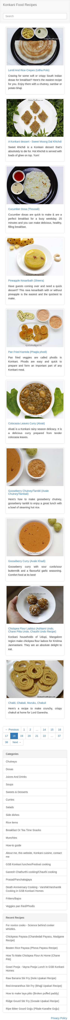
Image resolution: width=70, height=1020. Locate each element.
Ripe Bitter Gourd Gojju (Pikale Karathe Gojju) (32, 1008)
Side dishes (12, 814)
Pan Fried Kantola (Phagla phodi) (27, 351)
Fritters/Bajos (13, 898)
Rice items (12, 822)
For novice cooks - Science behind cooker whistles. (30, 927)
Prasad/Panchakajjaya (19, 879)
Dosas (9, 769)
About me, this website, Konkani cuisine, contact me (34, 854)
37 (59, 735)
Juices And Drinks (16, 776)
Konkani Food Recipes (20, 5)
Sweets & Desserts (17, 792)
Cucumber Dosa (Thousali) (23, 209)
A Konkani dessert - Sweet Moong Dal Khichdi (35, 141)
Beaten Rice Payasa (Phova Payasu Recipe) (32, 947)
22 (44, 735)
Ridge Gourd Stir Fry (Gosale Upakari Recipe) (32, 1001)
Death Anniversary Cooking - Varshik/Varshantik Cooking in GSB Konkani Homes (33, 889)
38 (6, 742)
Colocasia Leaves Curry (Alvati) (26, 423)
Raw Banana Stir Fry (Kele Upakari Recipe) (31, 978)
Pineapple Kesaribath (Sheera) (26, 280)
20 (29, 735)
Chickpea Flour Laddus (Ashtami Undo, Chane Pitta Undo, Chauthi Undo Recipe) (32, 630)
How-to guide (13, 845)
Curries (10, 799)
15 (52, 729)
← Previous (12, 729)
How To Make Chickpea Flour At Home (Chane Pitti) (33, 957)
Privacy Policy (59, 1018)
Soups (9, 784)
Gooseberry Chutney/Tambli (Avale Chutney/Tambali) (28, 492)
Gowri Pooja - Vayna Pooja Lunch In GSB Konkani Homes (35, 968)
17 (6, 735)
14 (44, 729)
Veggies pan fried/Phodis (20, 906)
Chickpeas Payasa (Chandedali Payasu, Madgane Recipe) (35, 938)
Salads (10, 807)
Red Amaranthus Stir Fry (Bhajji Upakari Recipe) (34, 985)
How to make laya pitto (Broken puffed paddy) (32, 993)
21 (36, 735)
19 (21, 735)
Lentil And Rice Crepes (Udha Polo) (28, 70)
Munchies (11, 837)
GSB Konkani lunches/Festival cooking (28, 864)
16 (59, 729)
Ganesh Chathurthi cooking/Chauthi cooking (31, 871)
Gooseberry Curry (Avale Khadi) (26, 561)
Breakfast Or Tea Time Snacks (23, 830)
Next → (17, 742)
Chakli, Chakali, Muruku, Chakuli (27, 702)
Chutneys (11, 761)
